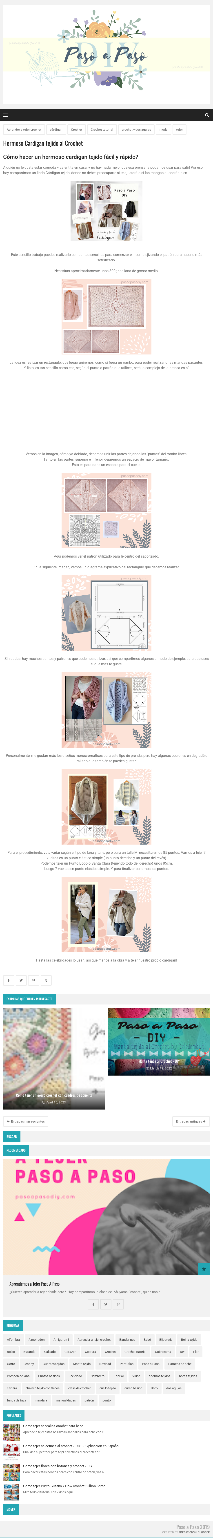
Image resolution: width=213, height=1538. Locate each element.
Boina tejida (189, 1339)
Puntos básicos (49, 1376)
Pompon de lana (18, 1376)
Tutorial (118, 1376)
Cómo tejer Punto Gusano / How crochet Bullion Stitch (64, 1486)
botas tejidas (188, 1376)
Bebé (147, 1339)
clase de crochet (79, 1388)
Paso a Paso (151, 1364)
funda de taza (16, 1400)
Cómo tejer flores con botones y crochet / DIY (58, 1466)
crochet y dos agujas (136, 129)
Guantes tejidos (53, 1364)
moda (164, 129)
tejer (179, 129)
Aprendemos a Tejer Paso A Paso (34, 1283)
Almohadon (37, 1339)
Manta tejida (82, 1364)
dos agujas (174, 1388)
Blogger (204, 1532)
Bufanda (29, 1352)
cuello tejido (108, 1388)
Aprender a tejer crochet (24, 129)
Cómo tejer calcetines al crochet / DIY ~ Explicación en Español (71, 1446)
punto (106, 1400)
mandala (41, 1400)
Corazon (70, 1352)
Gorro (11, 1364)
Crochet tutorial (102, 129)
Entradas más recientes (26, 1121)
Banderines (127, 1339)
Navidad (105, 1364)
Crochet (76, 129)
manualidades (66, 1400)
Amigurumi (61, 1339)
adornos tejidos (159, 1376)
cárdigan (56, 129)
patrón (89, 1400)
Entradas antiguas (190, 1121)
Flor (196, 1352)
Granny (29, 1364)
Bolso (11, 1352)
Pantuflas (126, 1364)
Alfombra (13, 1339)
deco (154, 1388)
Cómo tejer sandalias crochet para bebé (53, 1426)
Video (136, 1376)
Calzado (50, 1352)
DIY (182, 1352)
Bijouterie (165, 1339)
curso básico (133, 1388)
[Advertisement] (106, 412)
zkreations (187, 1532)
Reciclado (75, 1376)
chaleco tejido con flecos (43, 1388)
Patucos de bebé (179, 1364)
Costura (90, 1352)
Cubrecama (163, 1352)
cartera (12, 1388)
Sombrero (97, 1376)
